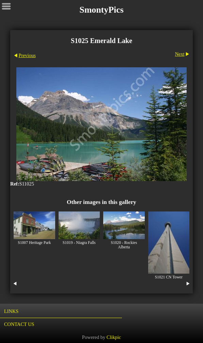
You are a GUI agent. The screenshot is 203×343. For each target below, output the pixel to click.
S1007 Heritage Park (34, 243)
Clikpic (114, 337)
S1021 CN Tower (169, 277)
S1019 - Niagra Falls (79, 243)
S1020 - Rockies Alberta (124, 245)
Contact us (19, 324)
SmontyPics (101, 10)
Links (11, 311)
